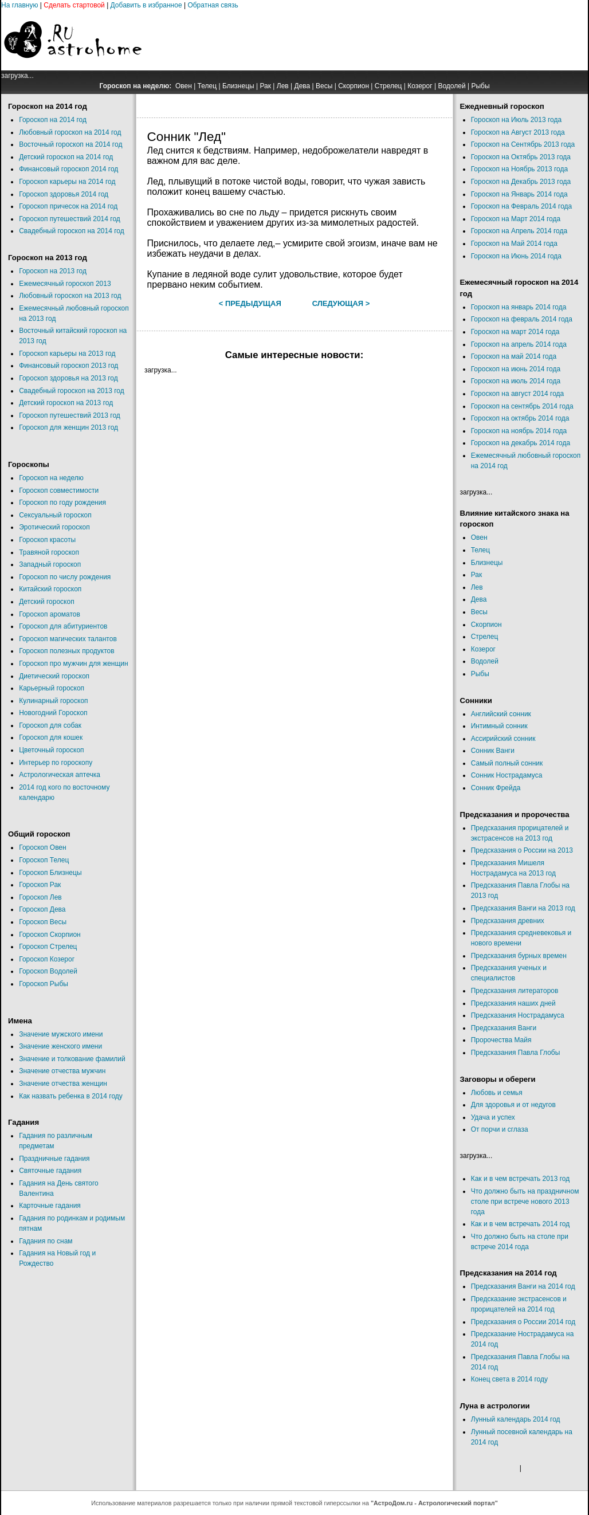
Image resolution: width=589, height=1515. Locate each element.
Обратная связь (212, 5)
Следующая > (341, 303)
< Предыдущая (250, 303)
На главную (19, 5)
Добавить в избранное (146, 5)
